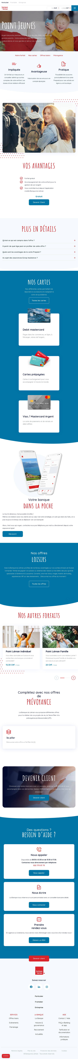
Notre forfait (20, 55)
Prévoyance (58, 55)
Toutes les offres (39, 584)
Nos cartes (32, 55)
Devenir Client (39, 202)
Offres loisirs (45, 55)
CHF (67, 8)
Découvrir (13, 534)
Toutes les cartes (39, 300)
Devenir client (39, 798)
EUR (55, 8)
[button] (39, 240)
